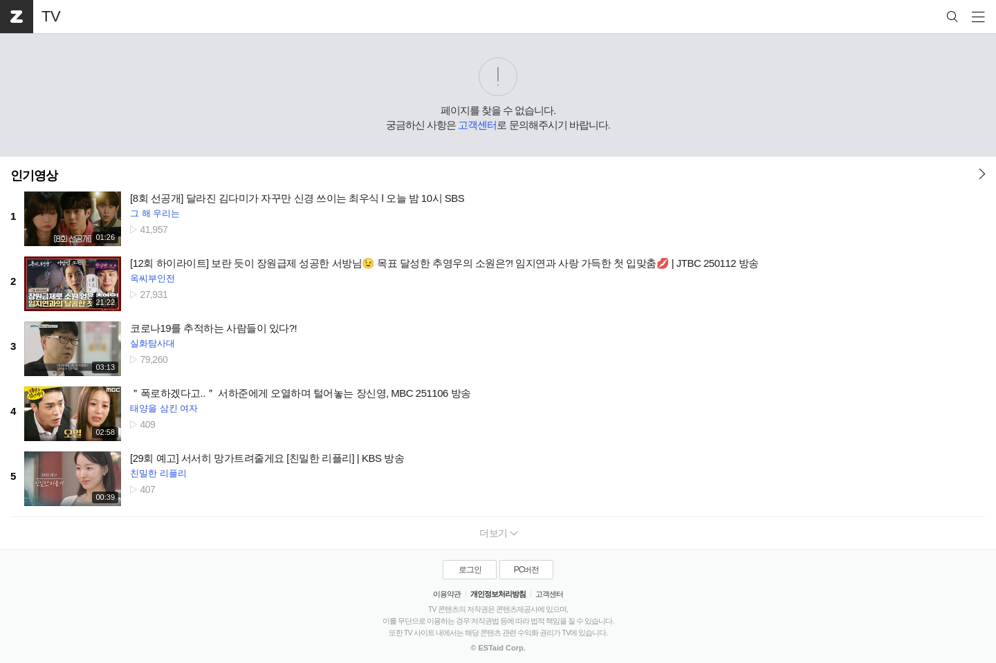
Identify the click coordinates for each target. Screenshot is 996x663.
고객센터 (477, 125)
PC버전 (527, 570)
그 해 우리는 (155, 213)
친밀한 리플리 (158, 473)
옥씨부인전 (152, 278)
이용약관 (447, 594)
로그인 (470, 570)
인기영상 (33, 176)
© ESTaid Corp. (497, 648)
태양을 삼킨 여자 (164, 408)
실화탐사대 (152, 343)
